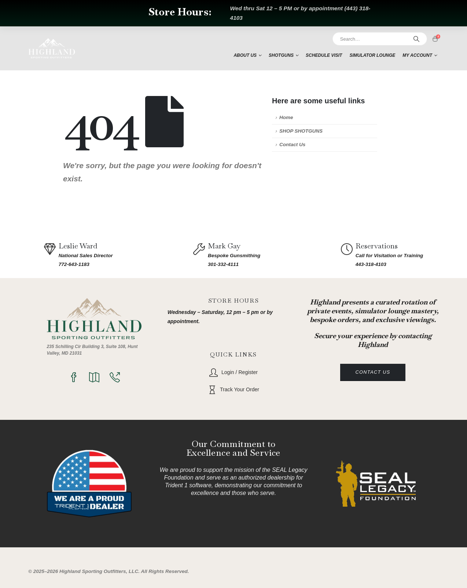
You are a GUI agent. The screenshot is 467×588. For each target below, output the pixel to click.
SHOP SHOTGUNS (301, 131)
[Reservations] (348, 254)
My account (417, 55)
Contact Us (292, 144)
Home (286, 117)
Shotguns (281, 55)
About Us (245, 55)
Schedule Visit (324, 55)
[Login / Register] (233, 372)
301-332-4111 (223, 264)
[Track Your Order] (233, 389)
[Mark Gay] (200, 254)
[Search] (416, 39)
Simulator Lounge (372, 55)
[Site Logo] (51, 48)
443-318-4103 (371, 264)
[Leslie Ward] (51, 254)
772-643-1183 (74, 264)
